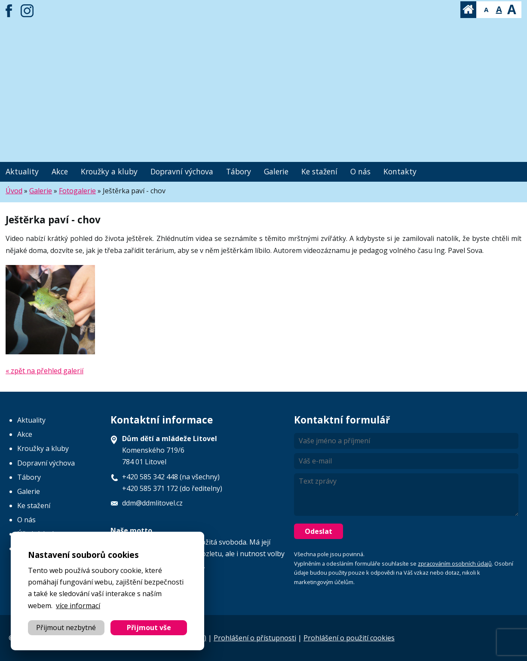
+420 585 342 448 (150, 476)
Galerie (276, 171)
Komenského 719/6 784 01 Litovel (169, 450)
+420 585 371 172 (150, 488)
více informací (78, 605)
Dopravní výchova (181, 171)
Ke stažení (319, 171)
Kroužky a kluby (109, 171)
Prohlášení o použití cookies (349, 638)
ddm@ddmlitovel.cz (152, 503)
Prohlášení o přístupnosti (255, 638)
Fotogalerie (77, 190)
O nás (360, 171)
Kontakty (400, 171)
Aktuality (22, 171)
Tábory (238, 171)
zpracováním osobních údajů (455, 563)
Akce (60, 171)
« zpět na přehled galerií (44, 370)
